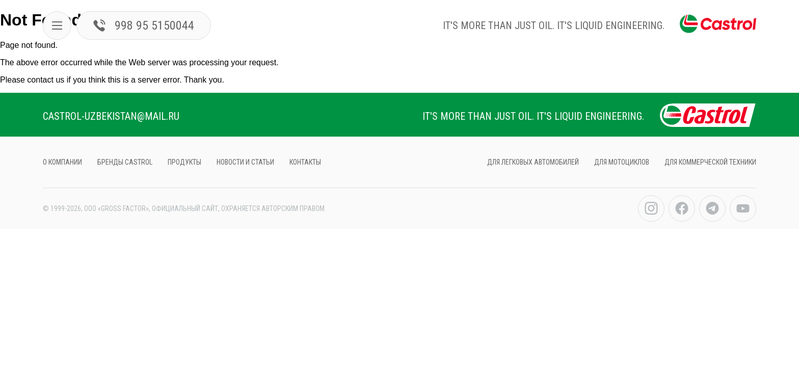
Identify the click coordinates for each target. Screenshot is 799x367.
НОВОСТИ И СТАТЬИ (245, 162)
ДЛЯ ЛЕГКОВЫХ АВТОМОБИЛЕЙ (533, 162)
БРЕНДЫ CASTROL (124, 162)
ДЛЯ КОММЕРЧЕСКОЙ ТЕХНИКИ (710, 162)
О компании (62, 162)
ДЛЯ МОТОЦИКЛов (621, 162)
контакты (305, 162)
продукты (184, 162)
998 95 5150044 (143, 25)
